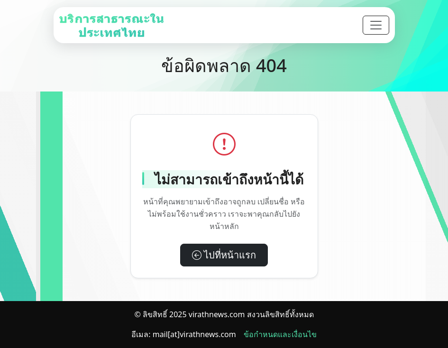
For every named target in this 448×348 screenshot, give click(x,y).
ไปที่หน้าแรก (224, 254)
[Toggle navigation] (376, 25)
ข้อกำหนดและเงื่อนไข (280, 334)
